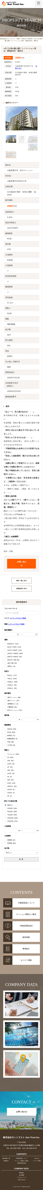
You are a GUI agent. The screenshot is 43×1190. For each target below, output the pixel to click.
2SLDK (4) (11, 789)
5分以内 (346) (12, 811)
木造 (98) (10, 742)
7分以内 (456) (12, 815)
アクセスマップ (17, 1070)
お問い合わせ (21, 563)
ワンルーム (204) (13, 754)
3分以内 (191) (12, 808)
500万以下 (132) (12, 644)
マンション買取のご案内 (21, 1160)
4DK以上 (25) (12, 786)
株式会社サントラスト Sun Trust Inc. (21, 1137)
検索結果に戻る (21, 588)
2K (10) (10, 767)
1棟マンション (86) (14, 697)
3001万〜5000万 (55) (14, 656)
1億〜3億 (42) (12, 663)
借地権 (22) (11, 840)
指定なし (10, 805)
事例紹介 (6, 1160)
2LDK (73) (10, 773)
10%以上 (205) (12, 682)
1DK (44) (10, 760)
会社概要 (15, 1040)
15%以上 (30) (12, 688)
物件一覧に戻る (21, 580)
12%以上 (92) (12, 685)
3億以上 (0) (11, 666)
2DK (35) (10, 770)
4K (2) (9, 796)
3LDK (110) (11, 783)
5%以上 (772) (12, 675)
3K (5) (9, 777)
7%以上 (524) (12, 678)
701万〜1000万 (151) (14, 650)
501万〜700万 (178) (14, 647)
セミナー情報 (37, 1160)
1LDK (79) (10, 764)
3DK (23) (10, 780)
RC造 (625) (11, 732)
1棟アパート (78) (13, 700)
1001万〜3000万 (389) (15, 653)
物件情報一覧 (6, 1158)
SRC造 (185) (11, 729)
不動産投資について (21, 1158)
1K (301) (10, 757)
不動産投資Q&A (21, 1163)
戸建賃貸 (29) (12, 707)
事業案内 (15, 1010)
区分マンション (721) (14, 710)
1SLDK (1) (11, 793)
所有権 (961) (11, 843)
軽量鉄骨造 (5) (12, 738)
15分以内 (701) (12, 821)
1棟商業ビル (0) (12, 704)
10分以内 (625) (12, 818)
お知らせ (36, 1158)
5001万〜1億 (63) (13, 660)
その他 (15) (11, 745)
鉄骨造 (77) (11, 735)
